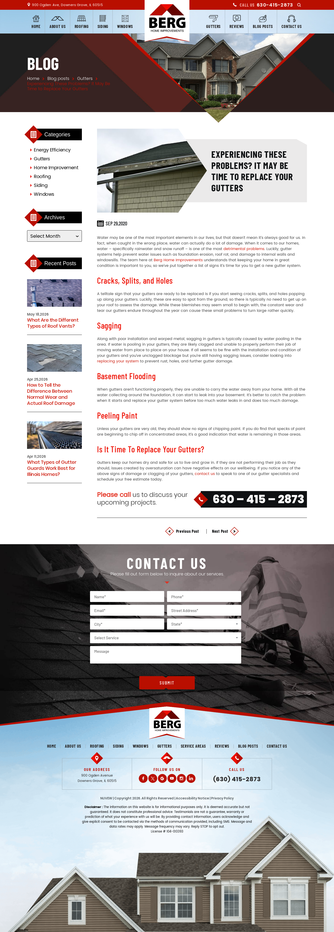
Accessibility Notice (192, 798)
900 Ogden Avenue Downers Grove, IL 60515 (97, 778)
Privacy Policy (222, 798)
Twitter (152, 778)
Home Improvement (56, 168)
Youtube (171, 778)
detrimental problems (243, 249)
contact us (205, 474)
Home (36, 26)
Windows (125, 26)
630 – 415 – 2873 (258, 499)
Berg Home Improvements (178, 260)
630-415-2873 (275, 5)
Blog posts (263, 26)
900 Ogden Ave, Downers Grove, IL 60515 (67, 5)
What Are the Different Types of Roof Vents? (52, 323)
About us (57, 26)
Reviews (237, 26)
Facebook (143, 778)
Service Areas (193, 746)
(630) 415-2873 (237, 779)
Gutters (213, 26)
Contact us (292, 26)
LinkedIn (191, 778)
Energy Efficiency (52, 150)
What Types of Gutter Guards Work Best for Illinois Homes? (51, 468)
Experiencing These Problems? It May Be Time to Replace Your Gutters (252, 170)
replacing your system (118, 361)
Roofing (82, 26)
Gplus (162, 778)
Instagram (181, 778)
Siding (102, 26)
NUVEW (106, 798)
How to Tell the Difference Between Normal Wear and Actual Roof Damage (51, 394)
